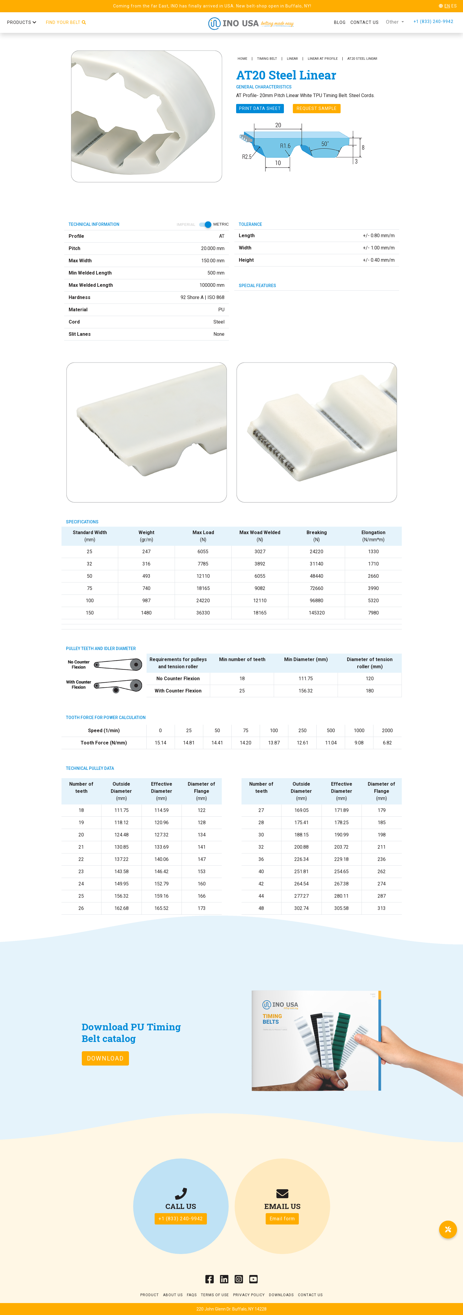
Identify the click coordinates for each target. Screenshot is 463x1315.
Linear (292, 59)
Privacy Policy (249, 1295)
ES (454, 6)
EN (447, 6)
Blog (340, 22)
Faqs (192, 1295)
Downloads (281, 1295)
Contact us (364, 22)
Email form (282, 1218)
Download (105, 1058)
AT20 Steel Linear (362, 59)
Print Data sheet (260, 108)
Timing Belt (267, 59)
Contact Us (310, 1295)
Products (21, 22)
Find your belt (66, 22)
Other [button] (393, 22)
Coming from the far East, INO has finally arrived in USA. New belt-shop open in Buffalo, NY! (212, 6)
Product (149, 1295)
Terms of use (215, 1295)
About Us (173, 1295)
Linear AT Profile (323, 59)
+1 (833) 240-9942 (433, 21)
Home (242, 59)
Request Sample (317, 108)
